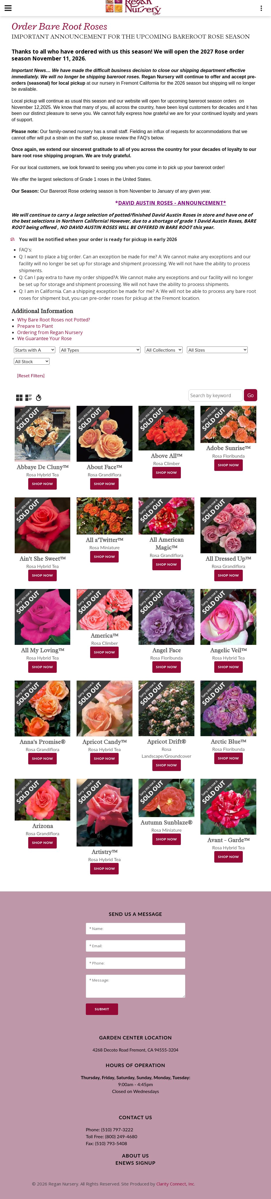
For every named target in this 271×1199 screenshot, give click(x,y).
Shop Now (42, 484)
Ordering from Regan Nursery (50, 332)
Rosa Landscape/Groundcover (167, 749)
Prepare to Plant (35, 326)
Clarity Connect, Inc (175, 1184)
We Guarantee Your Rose (44, 338)
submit (102, 1009)
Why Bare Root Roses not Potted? (53, 320)
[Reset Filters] (31, 375)
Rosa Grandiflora (166, 547)
